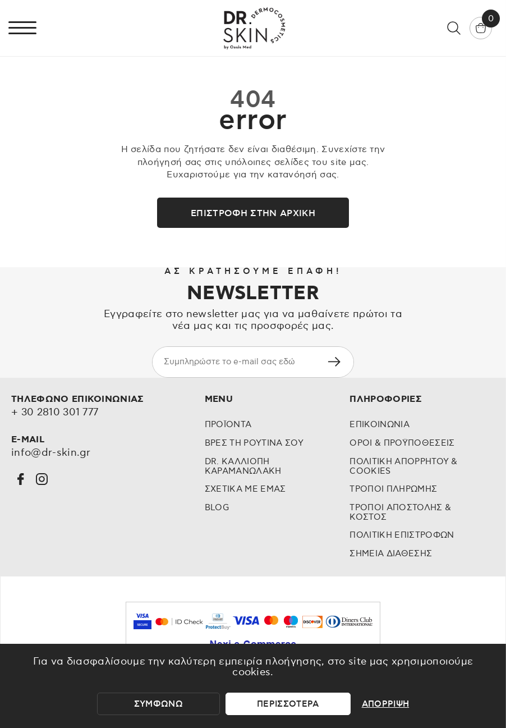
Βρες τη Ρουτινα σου (254, 443)
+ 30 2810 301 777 (54, 413)
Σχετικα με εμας (245, 489)
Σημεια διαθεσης (390, 554)
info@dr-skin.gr (51, 453)
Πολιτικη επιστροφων (401, 535)
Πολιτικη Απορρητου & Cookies (403, 466)
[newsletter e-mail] (233, 362)
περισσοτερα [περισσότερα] (288, 704)
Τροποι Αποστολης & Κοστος (400, 512)
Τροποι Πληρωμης (393, 489)
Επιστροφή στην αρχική (253, 213)
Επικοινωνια (379, 424)
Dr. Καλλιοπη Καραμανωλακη (243, 466)
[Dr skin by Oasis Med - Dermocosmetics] (253, 28)
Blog (217, 507)
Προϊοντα (228, 424)
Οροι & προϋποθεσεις (401, 443)
